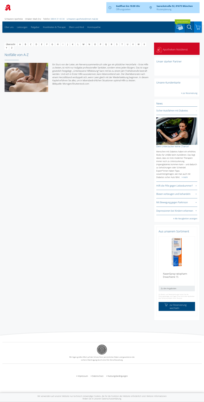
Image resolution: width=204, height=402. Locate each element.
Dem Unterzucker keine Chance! (172, 146)
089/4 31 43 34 (57, 19)
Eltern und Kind (76, 27)
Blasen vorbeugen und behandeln (173, 194)
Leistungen (22, 27)
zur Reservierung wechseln (175, 306)
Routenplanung (164, 9)
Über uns (9, 27)
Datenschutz (97, 376)
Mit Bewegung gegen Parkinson (172, 202)
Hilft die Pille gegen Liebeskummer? (174, 185)
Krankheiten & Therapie (54, 27)
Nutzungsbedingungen (118, 376)
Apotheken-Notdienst (172, 49)
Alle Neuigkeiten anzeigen (186, 218)
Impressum (83, 376)
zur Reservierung (190, 93)
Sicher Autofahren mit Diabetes (172, 110)
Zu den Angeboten (168, 288)
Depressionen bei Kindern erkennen (174, 210)
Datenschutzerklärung (111, 398)
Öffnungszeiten (123, 9)
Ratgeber (35, 27)
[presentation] (160, 265)
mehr (185, 177)
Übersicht (10, 44)
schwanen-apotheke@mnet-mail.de (82, 19)
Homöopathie (94, 27)
